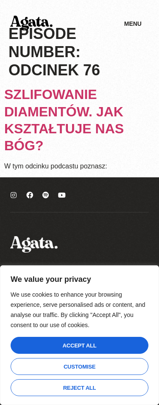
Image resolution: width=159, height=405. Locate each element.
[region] (79, 335)
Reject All (79, 388)
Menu (133, 23)
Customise (79, 367)
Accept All (80, 345)
